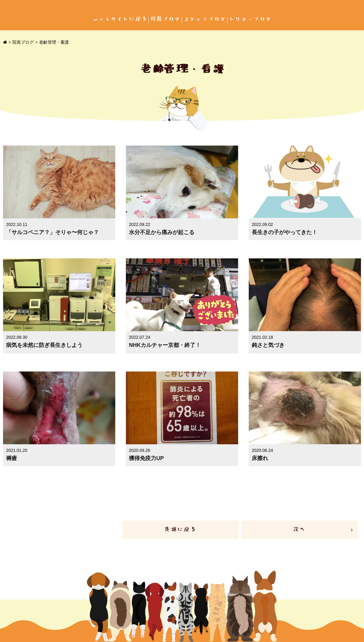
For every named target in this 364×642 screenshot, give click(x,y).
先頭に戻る (180, 530)
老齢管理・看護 (54, 42)
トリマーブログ (250, 19)
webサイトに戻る (120, 19)
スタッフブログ (205, 19)
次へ (299, 530)
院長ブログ (165, 19)
